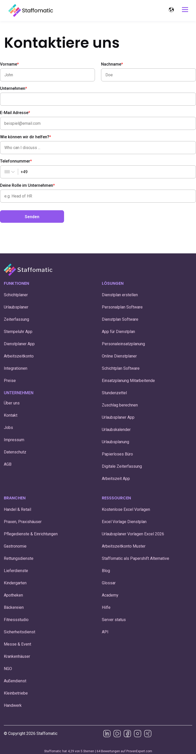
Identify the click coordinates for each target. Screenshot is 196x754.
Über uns (12, 403)
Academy (110, 595)
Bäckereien (14, 607)
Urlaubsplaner (16, 307)
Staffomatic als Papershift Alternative (135, 558)
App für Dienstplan (118, 331)
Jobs (8, 427)
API (105, 631)
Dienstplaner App (19, 343)
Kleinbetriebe (16, 693)
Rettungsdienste (18, 558)
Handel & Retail (17, 509)
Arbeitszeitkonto (19, 356)
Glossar (109, 582)
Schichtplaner (16, 294)
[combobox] (7, 172)
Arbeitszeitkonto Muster (123, 546)
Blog (106, 570)
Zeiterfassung (16, 319)
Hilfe (106, 607)
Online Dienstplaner (119, 356)
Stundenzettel (115, 392)
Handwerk (13, 705)
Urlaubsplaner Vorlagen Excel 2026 (133, 533)
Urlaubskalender (116, 429)
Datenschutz (15, 452)
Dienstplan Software (120, 319)
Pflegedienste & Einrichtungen (31, 533)
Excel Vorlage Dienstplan (124, 521)
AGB (7, 464)
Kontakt (10, 415)
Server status (114, 619)
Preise (10, 380)
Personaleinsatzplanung (123, 343)
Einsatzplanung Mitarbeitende (128, 380)
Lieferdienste (16, 570)
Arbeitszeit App (116, 478)
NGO (8, 668)
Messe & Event (17, 644)
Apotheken (13, 595)
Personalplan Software (122, 307)
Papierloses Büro (117, 454)
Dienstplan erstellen (120, 294)
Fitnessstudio (16, 619)
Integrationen (15, 368)
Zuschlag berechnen (120, 405)
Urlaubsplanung (115, 441)
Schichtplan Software (121, 368)
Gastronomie (15, 546)
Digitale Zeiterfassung (122, 466)
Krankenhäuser (17, 656)
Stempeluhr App (18, 331)
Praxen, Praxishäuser (23, 521)
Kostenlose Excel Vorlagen (126, 509)
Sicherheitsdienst (19, 631)
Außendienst (15, 680)
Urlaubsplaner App (118, 417)
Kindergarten (15, 582)
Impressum (14, 439)
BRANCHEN (15, 498)
